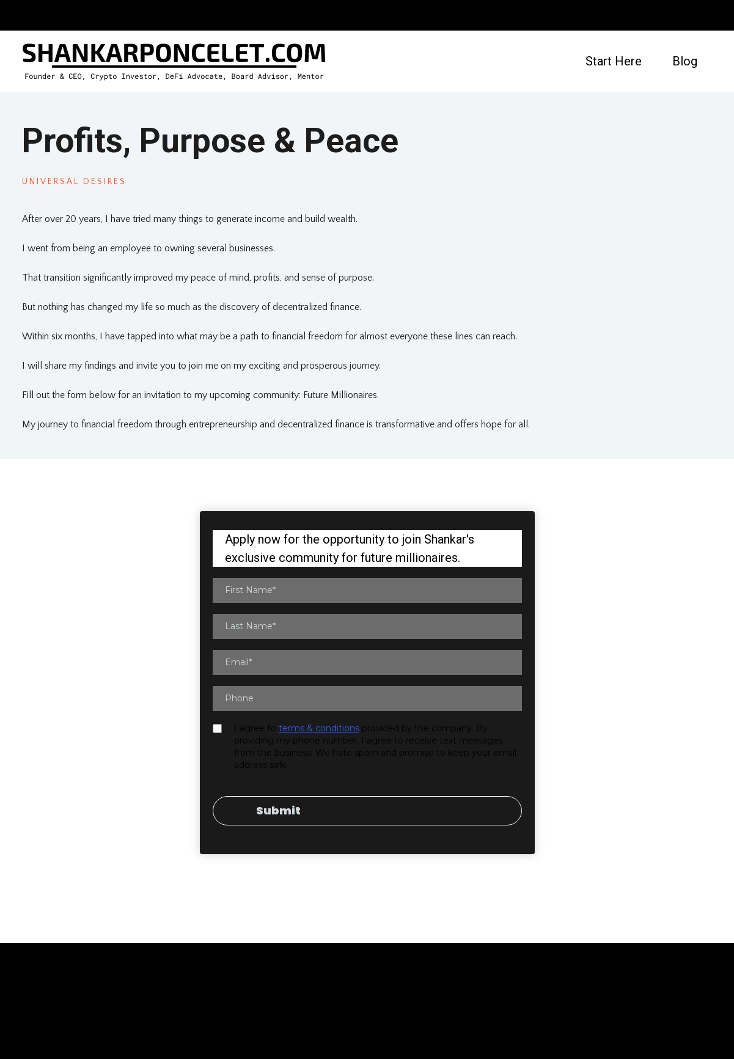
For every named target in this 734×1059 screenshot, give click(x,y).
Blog (684, 61)
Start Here (613, 61)
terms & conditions (319, 728)
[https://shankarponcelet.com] (174, 61)
